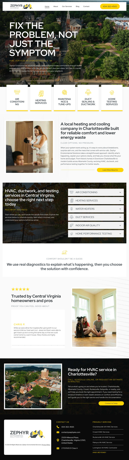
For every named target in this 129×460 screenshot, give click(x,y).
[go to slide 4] (14, 345)
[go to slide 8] (18, 345)
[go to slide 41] (52, 345)
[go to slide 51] (62, 345)
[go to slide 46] (57, 345)
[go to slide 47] (58, 345)
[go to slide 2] (12, 345)
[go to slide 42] (53, 345)
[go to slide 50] (61, 345)
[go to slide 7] (17, 345)
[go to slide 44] (55, 345)
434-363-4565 (67, 427)
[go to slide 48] (59, 345)
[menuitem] (47, 6)
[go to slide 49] (60, 345)
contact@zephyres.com (70, 432)
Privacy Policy (46, 445)
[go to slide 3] (13, 345)
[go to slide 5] (15, 345)
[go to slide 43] (54, 345)
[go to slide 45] (56, 345)
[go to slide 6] (16, 345)
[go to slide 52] (63, 345)
